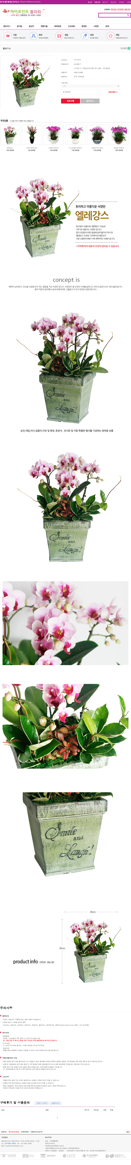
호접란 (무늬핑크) (97, 148)
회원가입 (97, 2)
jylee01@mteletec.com (15, 1146)
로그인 (90, 2)
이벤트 (129, 2)
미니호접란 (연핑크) (75, 148)
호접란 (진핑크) (54, 148)
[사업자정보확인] (73, 1148)
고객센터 (121, 2)
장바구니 (105, 2)
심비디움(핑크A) (31, 148)
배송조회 (113, 2)
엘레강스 (10, 148)
